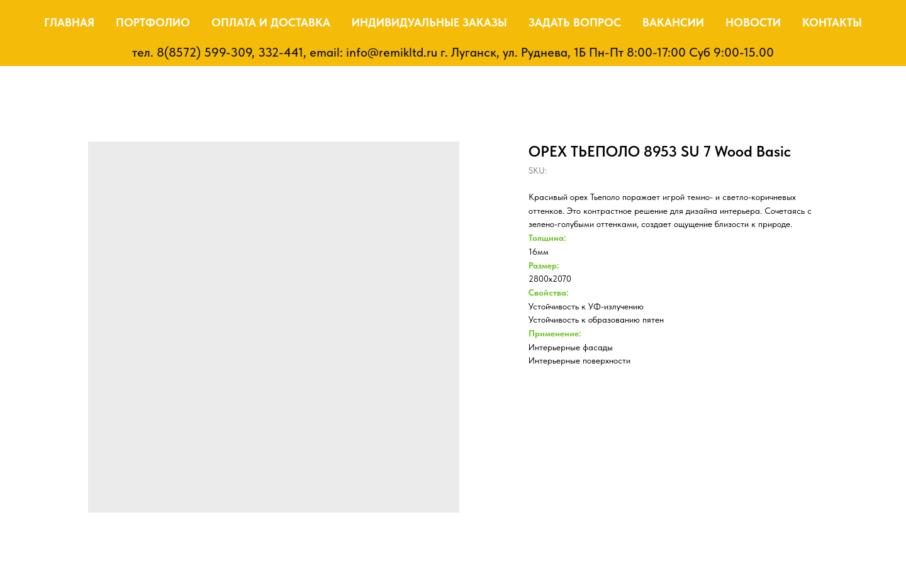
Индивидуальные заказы (429, 22)
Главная (69, 22)
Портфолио (153, 22)
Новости (753, 22)
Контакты (832, 22)
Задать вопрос (574, 22)
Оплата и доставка (270, 22)
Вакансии (673, 22)
